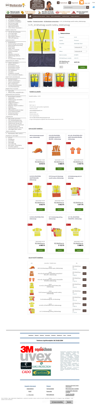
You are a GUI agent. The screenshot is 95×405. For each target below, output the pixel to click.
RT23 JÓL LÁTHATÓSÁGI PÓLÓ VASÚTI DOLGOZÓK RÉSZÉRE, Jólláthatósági (75, 137)
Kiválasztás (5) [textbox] (78, 47)
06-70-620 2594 (58, 340)
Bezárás (69, 402)
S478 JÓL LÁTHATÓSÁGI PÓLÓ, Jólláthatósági (37, 218)
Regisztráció (74, 3)
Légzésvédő (69, 335)
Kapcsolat (49, 391)
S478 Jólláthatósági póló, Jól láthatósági (75, 177)
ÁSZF (29, 391)
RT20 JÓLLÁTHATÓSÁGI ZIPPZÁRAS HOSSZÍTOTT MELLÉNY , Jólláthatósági (55, 137)
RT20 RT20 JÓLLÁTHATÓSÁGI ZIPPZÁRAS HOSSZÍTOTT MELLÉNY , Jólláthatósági (50, 274)
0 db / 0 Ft (87, 3)
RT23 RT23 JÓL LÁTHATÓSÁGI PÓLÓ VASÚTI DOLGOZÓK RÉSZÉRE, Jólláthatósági (50, 280)
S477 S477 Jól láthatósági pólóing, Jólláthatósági (50, 310)
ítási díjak (30, 395)
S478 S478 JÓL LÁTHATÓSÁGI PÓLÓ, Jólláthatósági (50, 304)
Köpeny (64, 335)
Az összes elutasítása (57, 402)
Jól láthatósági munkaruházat (51, 21)
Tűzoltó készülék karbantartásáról (70, 394)
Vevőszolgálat (50, 388)
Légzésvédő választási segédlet (72, 391)
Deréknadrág (53, 335)
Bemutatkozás (50, 394)
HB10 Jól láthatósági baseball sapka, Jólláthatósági (37, 136)
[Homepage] (31, 16)
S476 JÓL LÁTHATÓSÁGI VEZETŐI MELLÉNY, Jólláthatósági (35, 178)
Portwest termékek (38, 21)
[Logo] (15, 6)
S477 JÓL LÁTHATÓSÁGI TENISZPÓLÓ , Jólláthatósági (75, 218)
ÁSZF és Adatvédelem (56, 16)
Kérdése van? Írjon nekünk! (39, 16)
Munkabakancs (30, 335)
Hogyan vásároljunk (75, 16)
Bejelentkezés (64, 3)
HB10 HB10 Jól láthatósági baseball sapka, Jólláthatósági (50, 267)
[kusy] (61, 67)
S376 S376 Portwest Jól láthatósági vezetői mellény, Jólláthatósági (50, 292)
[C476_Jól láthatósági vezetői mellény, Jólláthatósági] (34, 73)
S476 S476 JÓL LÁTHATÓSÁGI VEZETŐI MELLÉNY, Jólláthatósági (50, 286)
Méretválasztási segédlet (72, 388)
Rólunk (48, 16)
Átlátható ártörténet (64, 33)
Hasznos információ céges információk (72, 386)
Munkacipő (37, 335)
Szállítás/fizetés (65, 16)
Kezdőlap (29, 21)
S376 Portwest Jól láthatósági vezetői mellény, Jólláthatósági (56, 177)
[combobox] (80, 47)
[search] (87, 7)
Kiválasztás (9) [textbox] (78, 51)
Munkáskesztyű (59, 335)
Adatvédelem (30, 388)
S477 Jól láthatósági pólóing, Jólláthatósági (56, 218)
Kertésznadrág (47, 335)
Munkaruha (42, 335)
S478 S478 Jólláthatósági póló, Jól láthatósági (50, 298)
